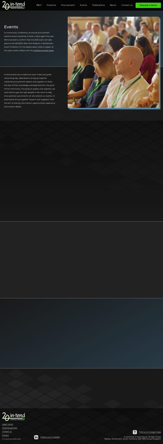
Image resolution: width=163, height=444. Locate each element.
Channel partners (9, 428)
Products (51, 5)
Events (83, 5)
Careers (5, 435)
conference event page (43, 50)
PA (39, 5)
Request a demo (148, 5)
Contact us (127, 5)
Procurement (68, 5)
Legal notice (7, 424)
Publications (98, 5)
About (113, 5)
